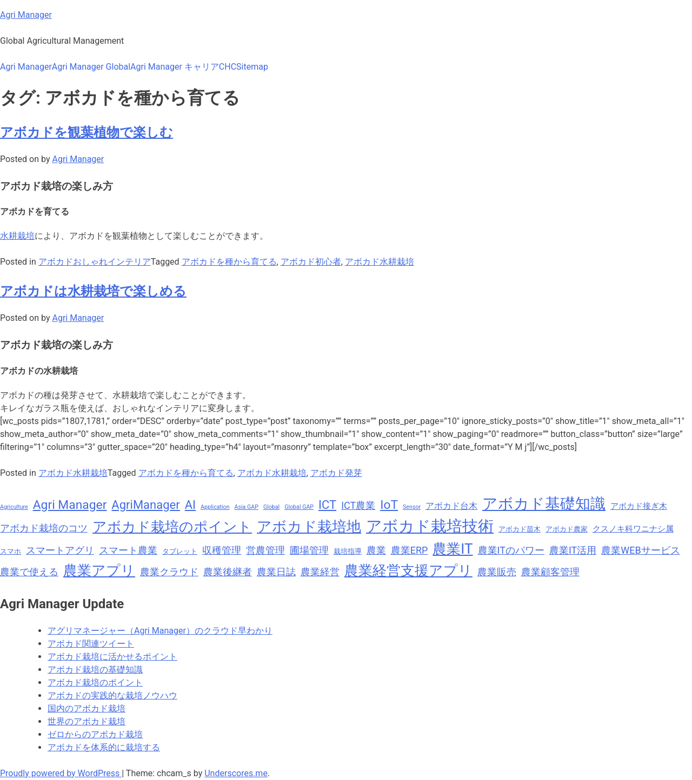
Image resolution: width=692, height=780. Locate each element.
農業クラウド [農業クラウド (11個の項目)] (169, 571)
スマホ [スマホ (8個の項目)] (10, 551)
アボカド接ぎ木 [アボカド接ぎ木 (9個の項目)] (638, 506)
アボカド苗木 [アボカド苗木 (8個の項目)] (519, 529)
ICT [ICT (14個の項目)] (327, 505)
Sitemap (252, 67)
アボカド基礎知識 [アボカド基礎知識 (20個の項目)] (544, 504)
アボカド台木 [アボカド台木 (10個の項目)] (451, 506)
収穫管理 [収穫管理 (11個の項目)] (221, 550)
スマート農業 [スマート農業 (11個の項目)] (128, 550)
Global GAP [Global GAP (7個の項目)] (299, 506)
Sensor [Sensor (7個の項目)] (412, 506)
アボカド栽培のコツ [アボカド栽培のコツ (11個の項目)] (44, 528)
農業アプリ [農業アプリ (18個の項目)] (99, 570)
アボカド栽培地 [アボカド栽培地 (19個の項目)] (309, 526)
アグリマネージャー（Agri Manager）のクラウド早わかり (160, 631)
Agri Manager (26, 15)
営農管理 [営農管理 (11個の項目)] (265, 550)
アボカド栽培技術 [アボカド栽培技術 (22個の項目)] (430, 526)
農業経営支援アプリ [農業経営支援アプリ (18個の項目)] (408, 570)
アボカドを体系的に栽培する (104, 747)
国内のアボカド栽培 (86, 708)
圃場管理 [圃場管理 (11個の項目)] (309, 550)
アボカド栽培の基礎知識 (95, 669)
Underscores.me (236, 773)
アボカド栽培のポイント (95, 682)
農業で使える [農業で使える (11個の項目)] (29, 571)
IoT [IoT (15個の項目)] (389, 504)
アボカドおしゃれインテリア (94, 262)
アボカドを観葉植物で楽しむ (86, 132)
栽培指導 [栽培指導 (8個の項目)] (348, 551)
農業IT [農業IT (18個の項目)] (452, 549)
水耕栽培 (17, 236)
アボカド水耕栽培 (379, 262)
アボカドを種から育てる (229, 262)
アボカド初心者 (311, 262)
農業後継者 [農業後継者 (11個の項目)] (227, 571)
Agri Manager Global (91, 67)
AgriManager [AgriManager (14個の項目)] (145, 505)
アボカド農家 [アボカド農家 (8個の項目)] (566, 529)
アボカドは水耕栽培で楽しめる (93, 291)
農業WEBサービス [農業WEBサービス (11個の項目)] (640, 550)
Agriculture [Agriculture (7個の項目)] (14, 506)
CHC (227, 67)
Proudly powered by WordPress (61, 773)
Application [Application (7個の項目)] (215, 506)
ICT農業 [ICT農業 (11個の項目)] (358, 505)
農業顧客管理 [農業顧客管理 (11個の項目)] (550, 571)
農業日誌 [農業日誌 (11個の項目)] (276, 571)
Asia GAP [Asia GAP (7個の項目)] (246, 506)
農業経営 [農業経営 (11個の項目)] (320, 571)
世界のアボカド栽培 (86, 721)
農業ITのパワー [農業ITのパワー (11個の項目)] (511, 550)
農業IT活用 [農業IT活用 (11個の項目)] (572, 550)
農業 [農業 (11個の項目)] (376, 550)
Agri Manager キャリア (174, 67)
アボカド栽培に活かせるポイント (112, 656)
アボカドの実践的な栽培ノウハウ (112, 695)
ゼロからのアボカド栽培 (95, 734)
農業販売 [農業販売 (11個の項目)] (496, 571)
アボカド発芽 (336, 473)
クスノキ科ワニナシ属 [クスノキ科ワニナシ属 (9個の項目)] (633, 529)
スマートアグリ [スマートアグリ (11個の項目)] (60, 550)
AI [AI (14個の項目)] (190, 505)
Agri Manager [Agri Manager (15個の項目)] (70, 504)
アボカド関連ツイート (91, 643)
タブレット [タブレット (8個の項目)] (179, 551)
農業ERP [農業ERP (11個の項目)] (409, 550)
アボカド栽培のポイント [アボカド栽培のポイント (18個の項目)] (172, 527)
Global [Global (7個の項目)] (271, 506)
